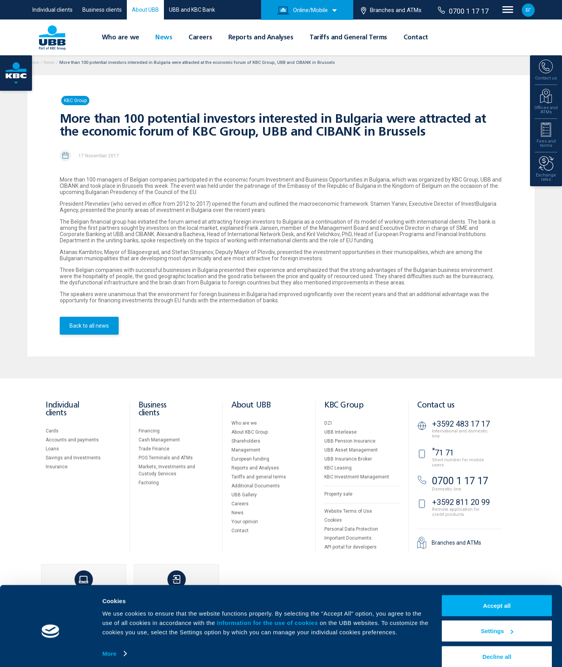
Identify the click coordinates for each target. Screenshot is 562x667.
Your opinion (244, 521)
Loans (52, 449)
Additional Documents (255, 486)
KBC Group (75, 100)
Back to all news (89, 326)
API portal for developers (350, 547)
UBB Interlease (340, 432)
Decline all (496, 646)
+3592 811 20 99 (461, 502)
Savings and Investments (73, 458)
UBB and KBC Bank (192, 10)
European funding (250, 459)
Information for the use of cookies (268, 612)
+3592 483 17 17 (461, 424)
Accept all (497, 595)
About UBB (145, 10)
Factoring (149, 482)
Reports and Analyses (260, 38)
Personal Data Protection (351, 529)
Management (245, 450)
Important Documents (348, 538)
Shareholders (245, 441)
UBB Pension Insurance (349, 441)
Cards (52, 431)
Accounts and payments (72, 440)
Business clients (102, 10)
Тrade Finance (154, 449)
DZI (328, 423)
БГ (528, 10)
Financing (149, 431)
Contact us (436, 405)
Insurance (57, 466)
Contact (416, 38)
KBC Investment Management (356, 477)
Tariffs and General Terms (348, 38)
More (109, 643)
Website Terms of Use (348, 511)
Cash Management (159, 440)
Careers (200, 38)
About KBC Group (249, 432)
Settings (497, 621)
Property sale (338, 494)
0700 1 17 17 (463, 11)
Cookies (333, 520)
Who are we (120, 38)
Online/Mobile (302, 10)
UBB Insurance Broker (348, 459)
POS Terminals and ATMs (166, 458)
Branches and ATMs (391, 10)
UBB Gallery (244, 495)
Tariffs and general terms (258, 477)
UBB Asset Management (351, 450)
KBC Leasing (338, 468)
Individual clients (52, 10)
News (163, 38)
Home (33, 62)
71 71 (443, 452)
